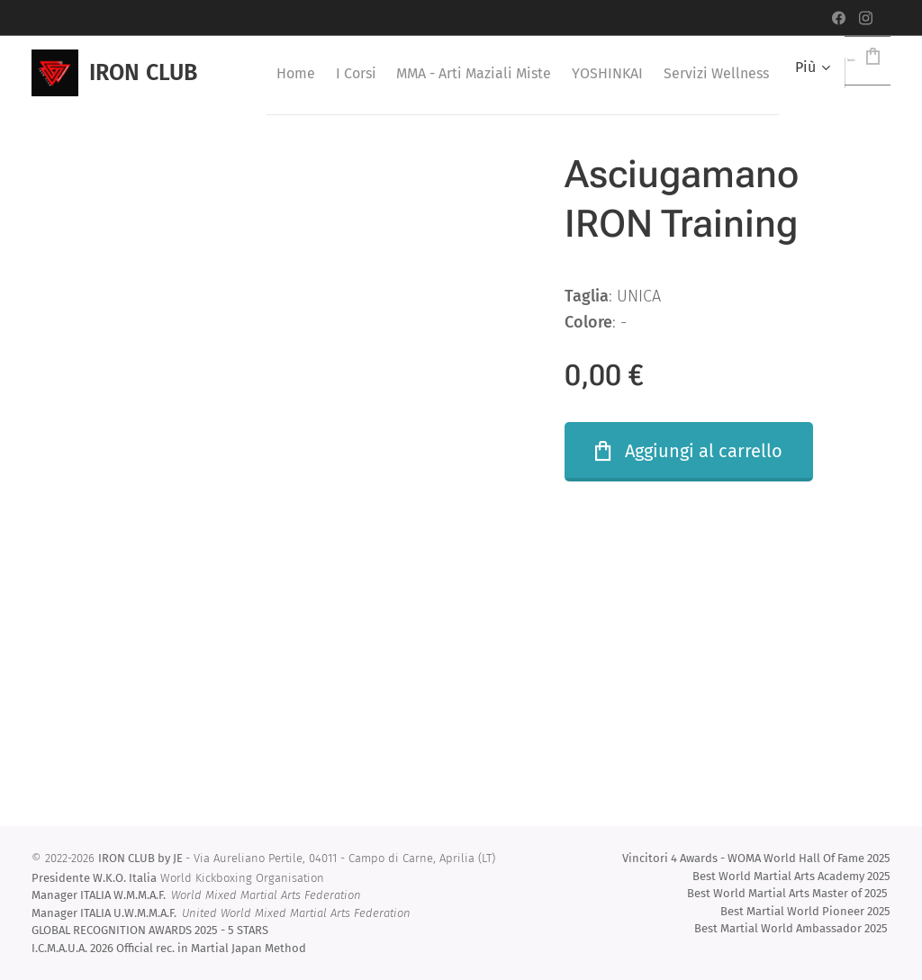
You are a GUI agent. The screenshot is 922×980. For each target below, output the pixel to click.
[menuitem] (321, 73)
